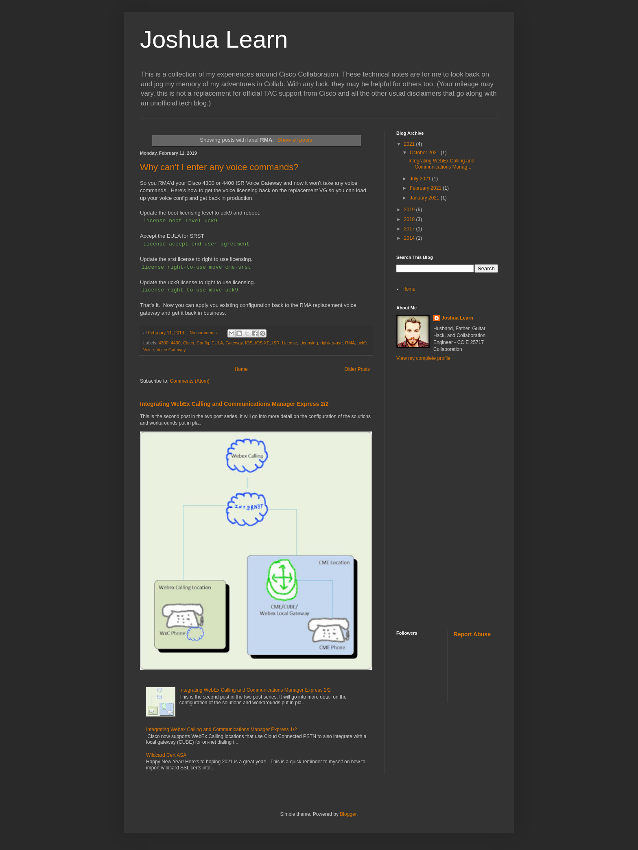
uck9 (362, 342)
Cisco (188, 342)
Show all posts (294, 140)
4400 (176, 342)
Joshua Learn (214, 39)
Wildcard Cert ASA (166, 755)
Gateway (234, 342)
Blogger (348, 814)
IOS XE (262, 342)
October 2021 (425, 153)
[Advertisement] (447, 496)
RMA (350, 342)
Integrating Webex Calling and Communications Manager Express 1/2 (221, 729)
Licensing (308, 342)
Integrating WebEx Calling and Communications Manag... (441, 163)
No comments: (204, 332)
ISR (276, 342)
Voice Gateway (171, 349)
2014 (410, 238)
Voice (148, 349)
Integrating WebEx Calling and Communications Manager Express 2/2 (234, 404)
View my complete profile (423, 358)
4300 (163, 342)
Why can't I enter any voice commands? (219, 167)
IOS (249, 342)
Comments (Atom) (189, 381)
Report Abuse (472, 634)
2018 (410, 219)
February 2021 (426, 188)
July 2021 (421, 179)
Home (241, 369)
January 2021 (425, 198)
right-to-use (332, 342)
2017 (410, 229)
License (289, 342)
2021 (410, 144)
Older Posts (357, 369)
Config (203, 342)
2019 (410, 209)
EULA (217, 342)
